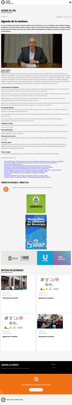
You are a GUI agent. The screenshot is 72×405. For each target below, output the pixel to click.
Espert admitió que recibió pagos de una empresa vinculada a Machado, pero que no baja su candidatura (33, 161)
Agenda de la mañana (46, 298)
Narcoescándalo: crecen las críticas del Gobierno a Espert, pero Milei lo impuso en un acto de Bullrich (32, 170)
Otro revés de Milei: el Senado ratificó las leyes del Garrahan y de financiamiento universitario (30, 163)
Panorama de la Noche (10, 298)
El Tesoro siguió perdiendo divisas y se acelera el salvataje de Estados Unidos (26, 171)
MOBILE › (54, 364)
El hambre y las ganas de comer (13, 164)
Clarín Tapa (7, 174)
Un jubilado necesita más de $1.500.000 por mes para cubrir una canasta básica (26, 168)
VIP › (53, 367)
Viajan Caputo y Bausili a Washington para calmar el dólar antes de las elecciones (27, 165)
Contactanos (36, 390)
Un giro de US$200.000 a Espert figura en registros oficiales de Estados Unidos (26, 175)
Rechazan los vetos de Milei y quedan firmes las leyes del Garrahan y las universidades (28, 167)
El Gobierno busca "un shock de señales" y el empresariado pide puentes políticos (27, 177)
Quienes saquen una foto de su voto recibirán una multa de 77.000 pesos (24, 173)
